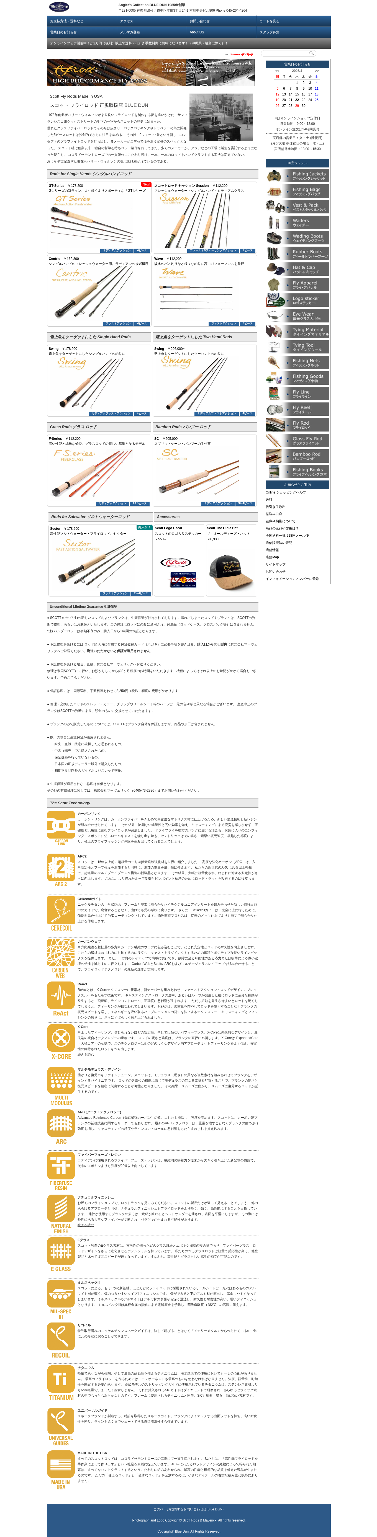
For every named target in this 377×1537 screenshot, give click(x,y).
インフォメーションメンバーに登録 (292, 579)
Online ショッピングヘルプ (286, 492)
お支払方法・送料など (66, 21)
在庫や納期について (281, 521)
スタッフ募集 (269, 32)
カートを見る (269, 21)
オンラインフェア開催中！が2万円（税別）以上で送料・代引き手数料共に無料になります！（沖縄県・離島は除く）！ (139, 43)
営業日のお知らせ (63, 32)
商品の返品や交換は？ (282, 528)
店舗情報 (272, 550)
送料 (269, 500)
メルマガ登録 (130, 32)
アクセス (126, 21)
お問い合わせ (200, 21)
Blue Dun (214, 1509)
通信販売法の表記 (279, 543)
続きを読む (86, 1054)
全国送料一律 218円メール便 (287, 536)
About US (197, 32)
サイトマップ (276, 564)
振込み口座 (274, 514)
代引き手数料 (276, 507)
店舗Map (272, 557)
